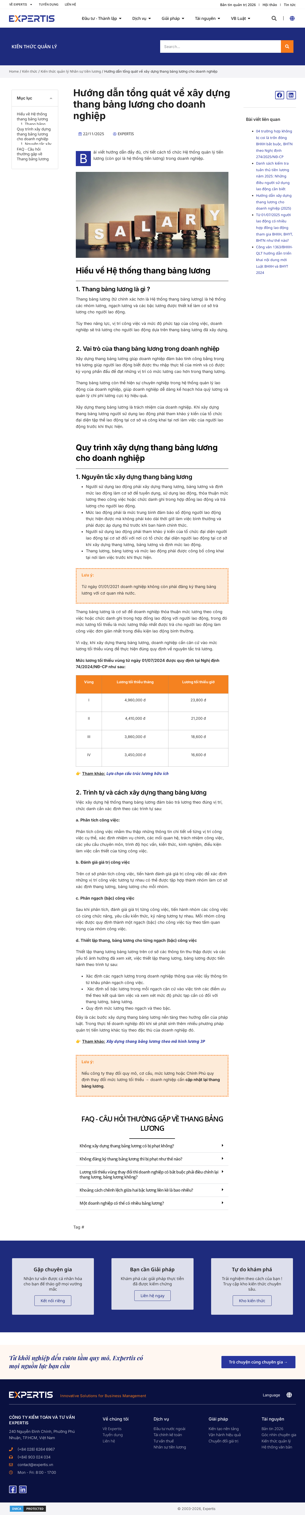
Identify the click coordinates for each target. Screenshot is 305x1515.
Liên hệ (70, 4)
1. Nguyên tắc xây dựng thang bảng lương (36, 177)
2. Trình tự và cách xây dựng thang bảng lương (36, 194)
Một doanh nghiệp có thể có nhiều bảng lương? (122, 1203)
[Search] (287, 46)
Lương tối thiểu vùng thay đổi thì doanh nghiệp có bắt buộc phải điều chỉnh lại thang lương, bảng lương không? (149, 1174)
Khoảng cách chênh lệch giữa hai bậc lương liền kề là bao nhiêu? (136, 1190)
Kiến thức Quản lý (34, 46)
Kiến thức (29, 71)
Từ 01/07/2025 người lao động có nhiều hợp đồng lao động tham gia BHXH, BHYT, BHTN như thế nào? (274, 227)
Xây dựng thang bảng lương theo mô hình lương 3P (156, 1041)
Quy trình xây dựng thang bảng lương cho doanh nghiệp (34, 161)
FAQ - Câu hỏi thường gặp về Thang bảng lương (33, 208)
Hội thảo (270, 4)
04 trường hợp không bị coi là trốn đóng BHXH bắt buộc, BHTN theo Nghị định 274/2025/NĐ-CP (274, 144)
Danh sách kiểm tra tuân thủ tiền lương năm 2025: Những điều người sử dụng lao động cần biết (273, 176)
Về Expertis (21, 4)
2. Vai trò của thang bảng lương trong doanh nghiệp (36, 144)
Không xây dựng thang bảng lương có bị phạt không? (127, 1146)
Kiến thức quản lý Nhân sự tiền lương (71, 71)
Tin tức (290, 4)
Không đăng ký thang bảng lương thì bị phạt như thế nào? (131, 1159)
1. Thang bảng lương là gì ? (33, 128)
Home (14, 71)
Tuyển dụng (48, 4)
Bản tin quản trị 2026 (238, 4)
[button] (274, 18)
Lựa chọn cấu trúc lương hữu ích (137, 773)
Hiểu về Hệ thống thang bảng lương (32, 116)
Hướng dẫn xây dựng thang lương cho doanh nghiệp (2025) (274, 202)
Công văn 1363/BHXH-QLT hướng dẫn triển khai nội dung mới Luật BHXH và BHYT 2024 (274, 260)
